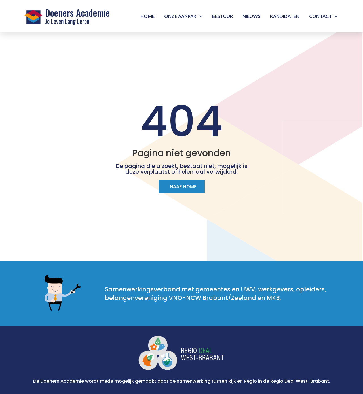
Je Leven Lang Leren (67, 20)
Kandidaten (284, 16)
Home (147, 16)
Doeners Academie (77, 12)
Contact (323, 16)
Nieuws (251, 16)
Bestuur (222, 16)
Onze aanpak (183, 16)
